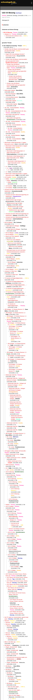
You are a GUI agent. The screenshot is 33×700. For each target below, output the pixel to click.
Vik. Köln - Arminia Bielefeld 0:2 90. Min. (16, 111)
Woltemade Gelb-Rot (11, 375)
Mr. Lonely (9, 436)
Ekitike (7, 179)
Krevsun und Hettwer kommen (16, 528)
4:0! (7, 468)
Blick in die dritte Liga (10, 642)
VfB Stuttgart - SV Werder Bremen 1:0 (14, 309)
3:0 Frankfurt (9, 186)
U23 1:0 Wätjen (10, 506)
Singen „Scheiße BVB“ (11, 647)
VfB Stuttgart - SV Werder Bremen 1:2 (15, 312)
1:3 (6, 171)
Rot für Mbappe (8, 222)
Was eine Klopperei (11, 93)
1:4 (6, 166)
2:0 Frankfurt (8, 177)
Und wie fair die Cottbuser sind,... (14, 35)
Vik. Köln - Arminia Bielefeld (12, 107)
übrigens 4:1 (8, 34)
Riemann (7, 620)
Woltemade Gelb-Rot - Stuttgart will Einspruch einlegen (16, 397)
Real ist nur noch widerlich (12, 236)
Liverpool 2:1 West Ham (11, 271)
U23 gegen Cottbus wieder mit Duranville (15, 451)
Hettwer (8, 504)
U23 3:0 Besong (12, 513)
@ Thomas (7, 17)
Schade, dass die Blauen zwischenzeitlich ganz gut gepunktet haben (16, 66)
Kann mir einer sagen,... (14, 686)
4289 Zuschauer (10, 464)
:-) (10, 698)
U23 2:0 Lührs (10, 509)
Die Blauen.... (8, 645)
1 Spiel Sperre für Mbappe (12, 225)
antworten (6, 25)
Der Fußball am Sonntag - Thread (13, 45)
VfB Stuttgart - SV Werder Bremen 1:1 (15, 433)
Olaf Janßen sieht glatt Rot (12, 114)
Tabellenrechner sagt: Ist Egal (13, 200)
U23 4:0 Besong (10, 471)
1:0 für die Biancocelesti (12, 97)
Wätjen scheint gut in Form (12, 454)
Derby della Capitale (10, 90)
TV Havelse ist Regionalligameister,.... (14, 278)
